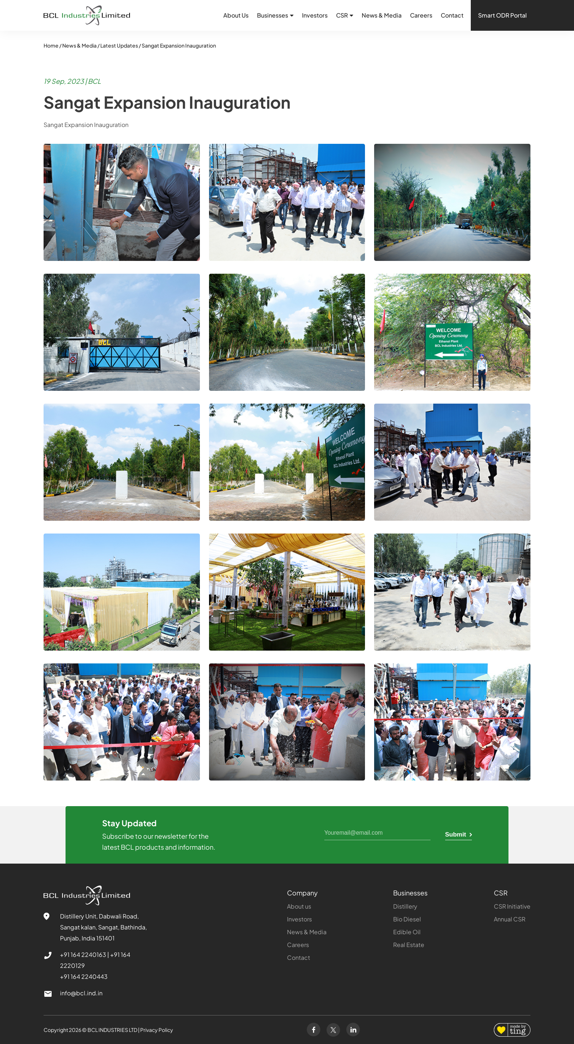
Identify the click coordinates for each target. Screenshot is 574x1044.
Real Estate (408, 944)
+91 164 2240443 (84, 976)
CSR (501, 892)
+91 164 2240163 (83, 954)
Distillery (405, 906)
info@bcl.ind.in (81, 993)
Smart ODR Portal (502, 15)
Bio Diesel (407, 919)
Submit (458, 834)
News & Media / (81, 45)
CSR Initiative (512, 906)
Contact (452, 15)
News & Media (382, 15)
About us (299, 906)
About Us (236, 15)
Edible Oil (407, 932)
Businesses (410, 892)
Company (302, 892)
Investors (315, 15)
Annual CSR (509, 919)
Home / (53, 45)
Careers (421, 15)
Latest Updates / (120, 45)
